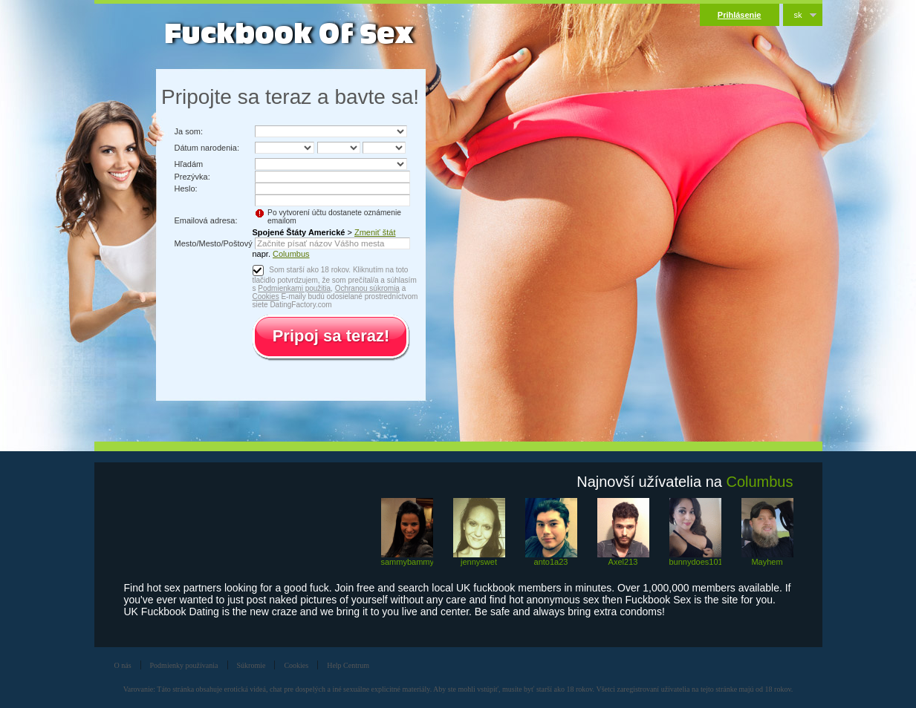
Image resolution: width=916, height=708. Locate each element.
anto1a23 (551, 561)
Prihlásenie (739, 14)
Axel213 (623, 561)
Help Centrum (348, 665)
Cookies (266, 296)
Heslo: (186, 188)
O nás (122, 665)
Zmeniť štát (374, 232)
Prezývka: (192, 176)
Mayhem (766, 561)
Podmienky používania (184, 665)
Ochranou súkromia (367, 288)
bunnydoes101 (695, 561)
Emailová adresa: (206, 220)
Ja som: (189, 131)
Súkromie (251, 665)
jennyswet (479, 561)
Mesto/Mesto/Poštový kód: (222, 243)
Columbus (291, 253)
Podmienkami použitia (294, 288)
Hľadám (189, 164)
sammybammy (407, 561)
